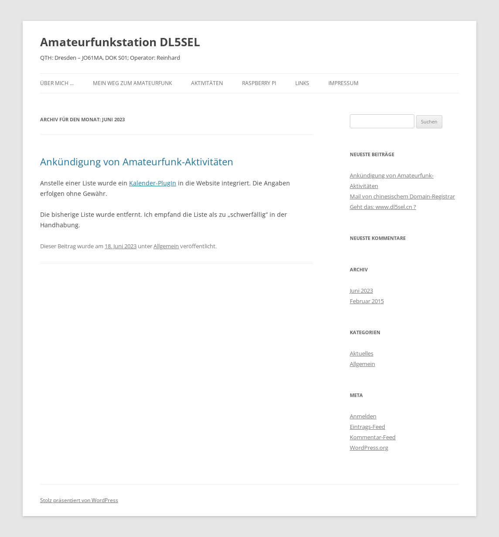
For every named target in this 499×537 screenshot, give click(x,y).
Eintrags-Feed (367, 427)
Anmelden (363, 416)
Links (302, 83)
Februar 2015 (367, 301)
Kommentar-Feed (373, 437)
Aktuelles (361, 353)
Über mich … (57, 83)
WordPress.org (369, 447)
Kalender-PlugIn (152, 183)
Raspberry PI (259, 83)
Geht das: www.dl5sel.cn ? (383, 207)
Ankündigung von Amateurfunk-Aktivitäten (136, 161)
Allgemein (166, 246)
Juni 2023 (361, 290)
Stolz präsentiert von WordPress (79, 500)
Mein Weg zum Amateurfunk (132, 83)
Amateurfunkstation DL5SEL (120, 42)
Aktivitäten (207, 83)
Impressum (343, 83)
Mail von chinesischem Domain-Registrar (402, 196)
